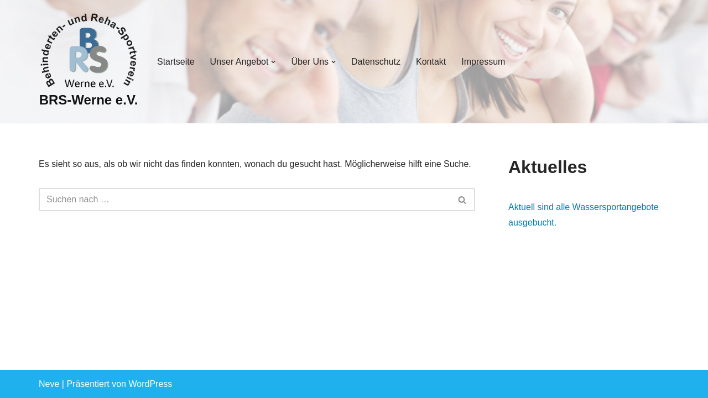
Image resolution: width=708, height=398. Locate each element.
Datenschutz (375, 61)
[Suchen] (244, 199)
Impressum (483, 61)
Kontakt (431, 61)
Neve (49, 384)
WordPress (150, 384)
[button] (273, 62)
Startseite (176, 61)
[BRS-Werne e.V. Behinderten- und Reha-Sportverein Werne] (88, 62)
